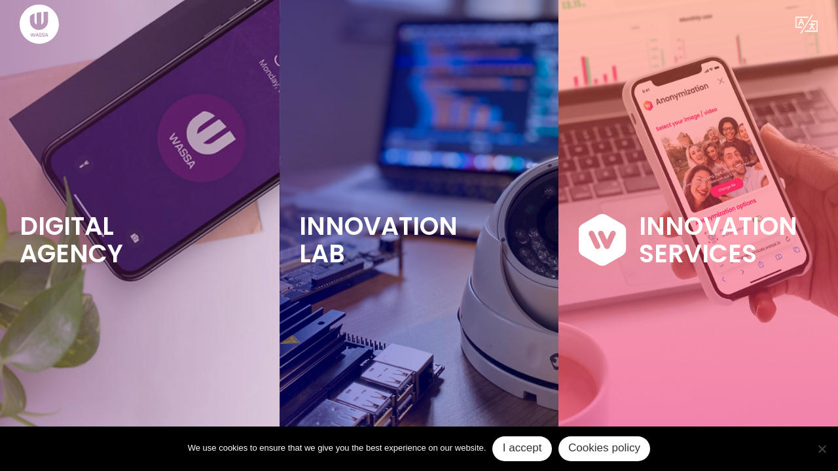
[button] (806, 24)
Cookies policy (604, 448)
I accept (522, 448)
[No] (821, 448)
